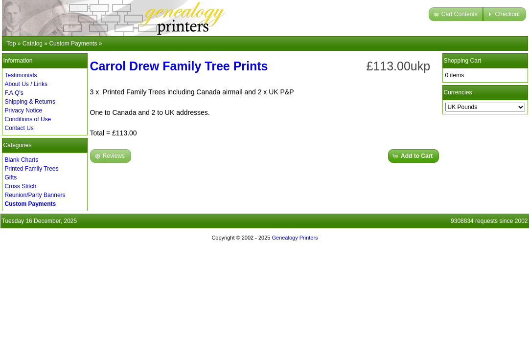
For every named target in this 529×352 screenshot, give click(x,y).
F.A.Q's (14, 92)
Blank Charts (22, 159)
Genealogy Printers (295, 238)
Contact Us (19, 128)
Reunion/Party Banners (35, 195)
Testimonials (21, 75)
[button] (456, 14)
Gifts (11, 177)
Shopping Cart (463, 60)
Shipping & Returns (30, 101)
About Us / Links (26, 84)
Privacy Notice (24, 110)
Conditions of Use (28, 119)
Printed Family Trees (32, 168)
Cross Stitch (21, 186)
